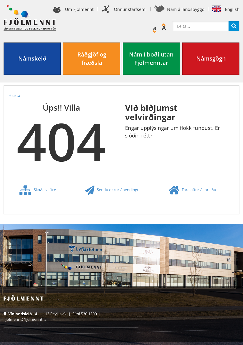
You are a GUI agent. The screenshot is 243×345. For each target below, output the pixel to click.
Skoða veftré (37, 190)
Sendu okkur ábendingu (112, 190)
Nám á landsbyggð (186, 9)
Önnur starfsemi (130, 9)
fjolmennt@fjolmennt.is (25, 319)
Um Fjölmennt (79, 9)
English (232, 9)
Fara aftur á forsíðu (192, 190)
